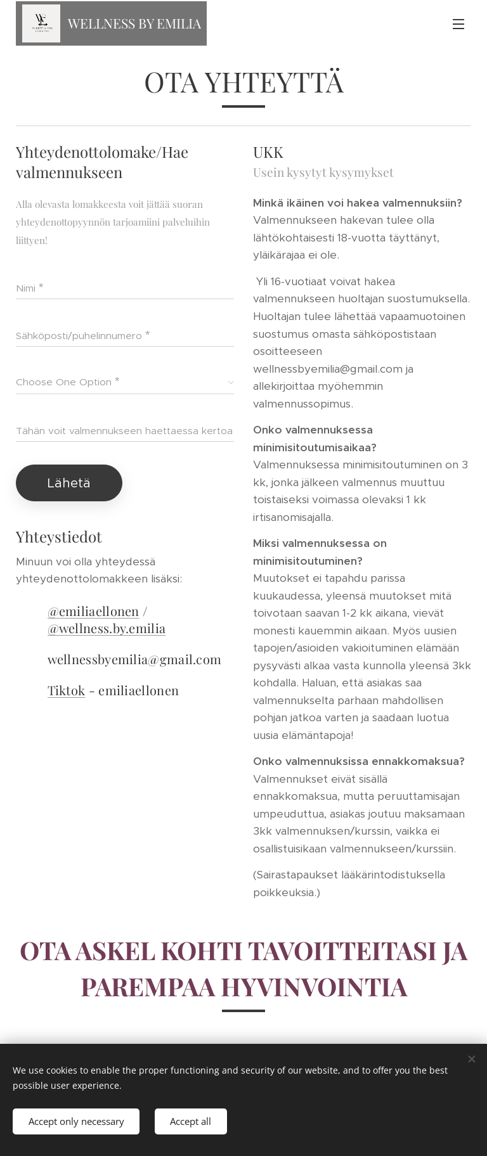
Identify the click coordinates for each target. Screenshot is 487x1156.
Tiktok (67, 689)
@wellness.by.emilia (107, 627)
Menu (458, 24)
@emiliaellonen (94, 610)
